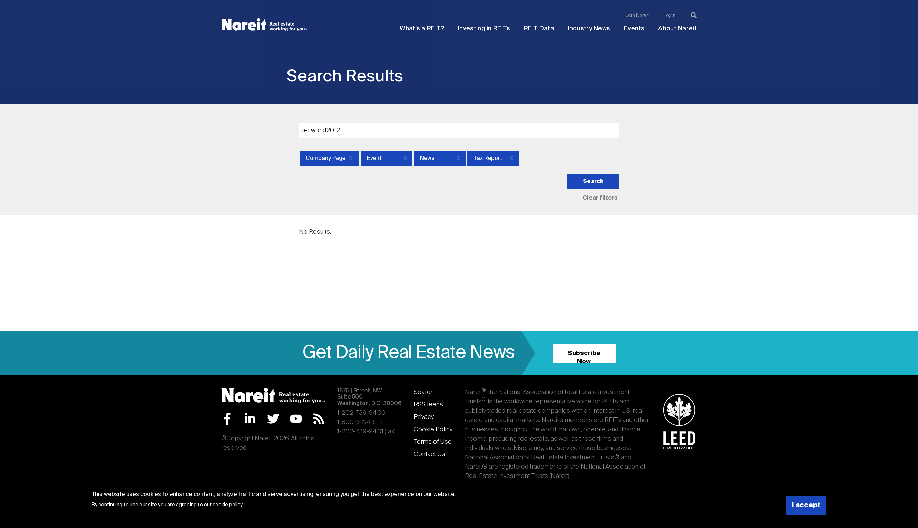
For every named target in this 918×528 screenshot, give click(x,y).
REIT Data (539, 29)
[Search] (694, 15)
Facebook (227, 419)
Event (374, 158)
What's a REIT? (422, 29)
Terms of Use (433, 442)
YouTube (296, 419)
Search (424, 392)
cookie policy (227, 504)
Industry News (589, 29)
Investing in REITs (484, 29)
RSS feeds (428, 405)
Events (634, 29)
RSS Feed (319, 419)
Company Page (325, 158)
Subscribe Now (584, 356)
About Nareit (677, 29)
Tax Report (487, 158)
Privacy (424, 417)
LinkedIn (250, 419)
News (427, 158)
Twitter (273, 419)
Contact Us (429, 454)
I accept (806, 505)
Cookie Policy (433, 429)
